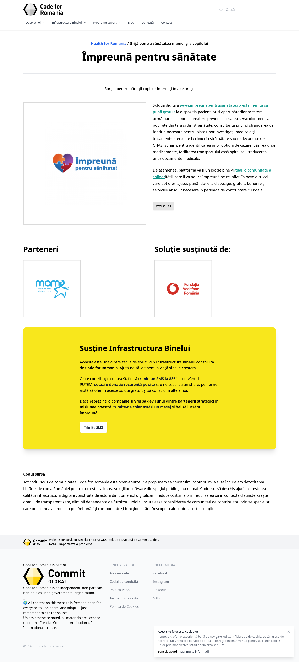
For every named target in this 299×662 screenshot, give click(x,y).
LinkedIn (159, 590)
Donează (148, 23)
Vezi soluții (163, 206)
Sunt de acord (167, 651)
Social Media (164, 565)
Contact (166, 23)
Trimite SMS (93, 427)
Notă (52, 544)
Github (158, 598)
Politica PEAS (120, 590)
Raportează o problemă (75, 544)
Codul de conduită (124, 581)
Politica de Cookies (124, 606)
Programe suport (105, 23)
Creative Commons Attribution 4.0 (65, 622)
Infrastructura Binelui (67, 23)
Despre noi (33, 23)
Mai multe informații (194, 651)
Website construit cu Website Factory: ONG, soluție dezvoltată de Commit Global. (104, 540)
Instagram (161, 581)
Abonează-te (119, 573)
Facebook (160, 573)
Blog (131, 23)
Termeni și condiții (124, 598)
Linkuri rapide (122, 565)
